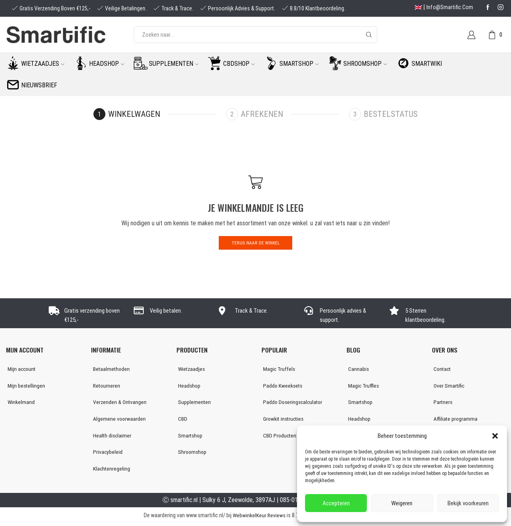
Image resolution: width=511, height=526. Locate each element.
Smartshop (299, 63)
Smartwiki (427, 63)
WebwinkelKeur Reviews (259, 517)
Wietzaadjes (42, 63)
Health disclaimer (111, 437)
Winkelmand (20, 403)
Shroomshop (365, 63)
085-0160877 (297, 502)
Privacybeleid (106, 454)
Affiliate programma (454, 420)
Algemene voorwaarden (118, 420)
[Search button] (369, 35)
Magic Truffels (278, 369)
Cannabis (357, 369)
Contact (441, 369)
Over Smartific (448, 386)
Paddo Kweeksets (281, 386)
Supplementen (173, 63)
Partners (442, 403)
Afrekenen (262, 114)
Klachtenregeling (110, 471)
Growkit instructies (283, 420)
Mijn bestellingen (25, 386)
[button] (495, 436)
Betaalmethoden (110, 369)
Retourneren (105, 386)
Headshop (106, 63)
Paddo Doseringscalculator (292, 403)
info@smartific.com (449, 7)
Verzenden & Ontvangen (118, 403)
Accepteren (336, 503)
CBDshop (239, 63)
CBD (181, 420)
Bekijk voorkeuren (468, 503)
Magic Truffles (362, 386)
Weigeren (401, 503)
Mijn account (21, 369)
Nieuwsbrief (39, 85)
